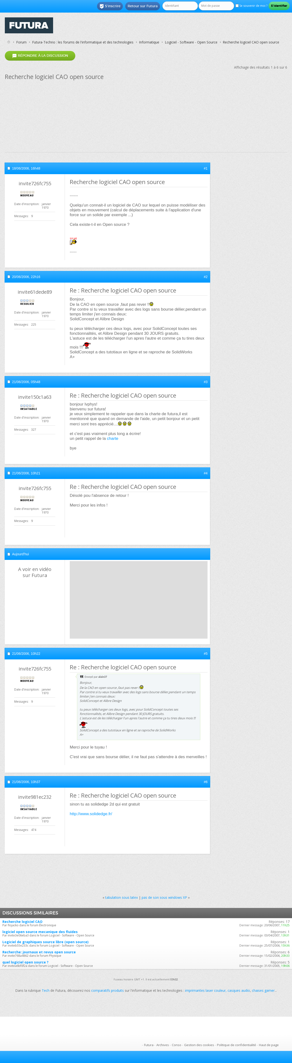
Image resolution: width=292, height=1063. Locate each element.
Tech (45, 990)
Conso (176, 1045)
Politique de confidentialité (236, 1045)
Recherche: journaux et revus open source (39, 952)
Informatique (149, 42)
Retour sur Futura (143, 6)
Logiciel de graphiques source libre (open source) (45, 942)
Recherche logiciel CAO (22, 921)
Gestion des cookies (199, 1045)
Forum (21, 42)
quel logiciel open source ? (25, 962)
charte (112, 438)
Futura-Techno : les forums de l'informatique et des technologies (82, 42)
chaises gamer (263, 990)
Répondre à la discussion (40, 55)
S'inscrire (109, 6)
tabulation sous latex (121, 897)
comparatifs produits (107, 990)
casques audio (239, 990)
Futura (148, 1045)
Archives (162, 1045)
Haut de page (269, 1045)
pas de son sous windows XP (164, 897)
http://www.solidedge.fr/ (91, 814)
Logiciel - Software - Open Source (191, 42)
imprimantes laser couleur (205, 990)
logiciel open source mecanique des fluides (40, 931)
